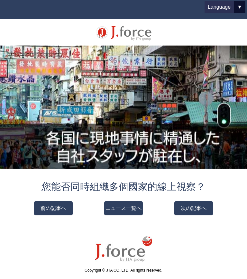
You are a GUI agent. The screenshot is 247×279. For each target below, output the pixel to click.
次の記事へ (193, 208)
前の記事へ (53, 208)
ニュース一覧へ (123, 208)
